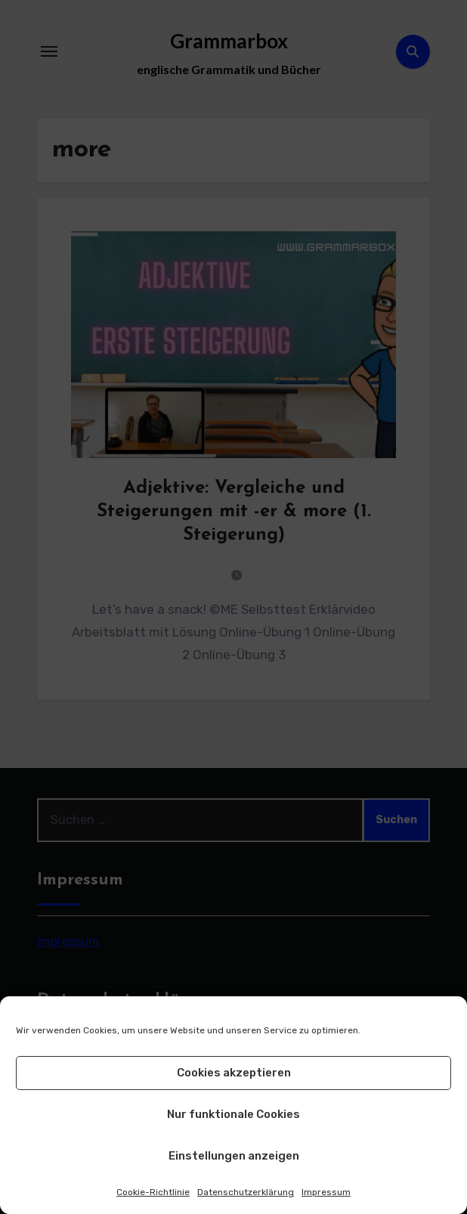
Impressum (326, 1192)
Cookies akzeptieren (234, 1072)
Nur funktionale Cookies (233, 1114)
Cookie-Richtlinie (153, 1192)
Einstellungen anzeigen (234, 1156)
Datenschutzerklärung (245, 1192)
